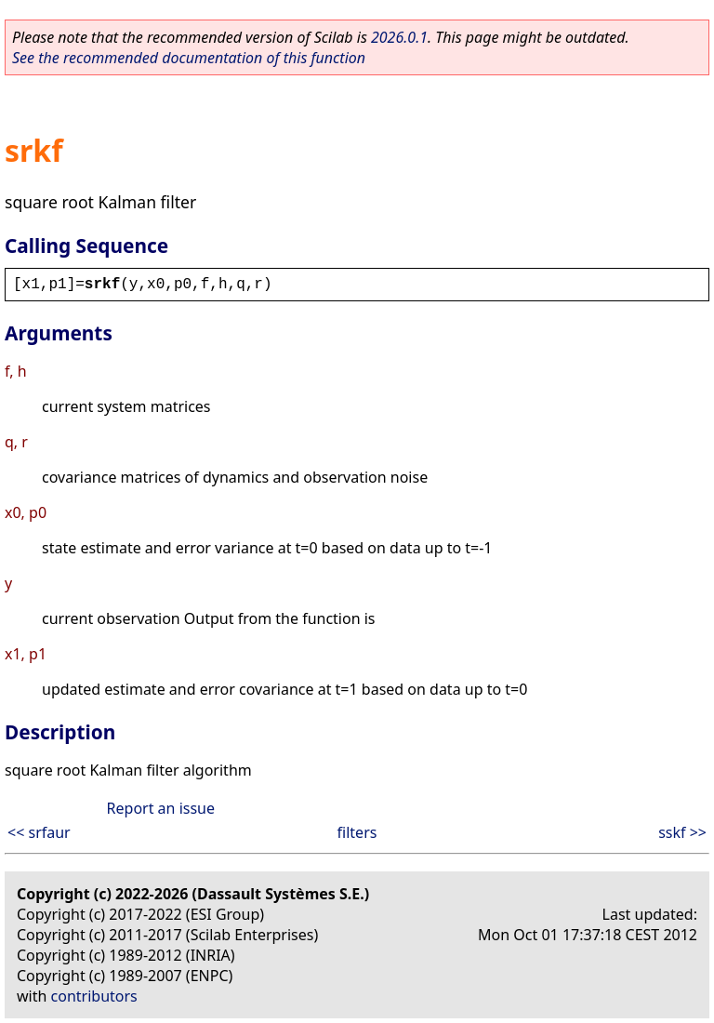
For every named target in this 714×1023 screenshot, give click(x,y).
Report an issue (161, 808)
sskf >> (682, 832)
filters (357, 832)
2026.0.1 (399, 37)
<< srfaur (39, 832)
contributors (94, 996)
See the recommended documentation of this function (188, 57)
